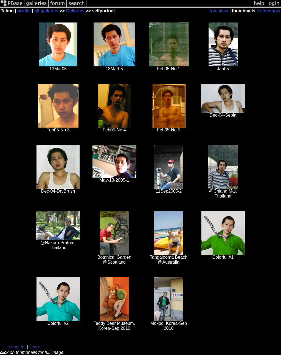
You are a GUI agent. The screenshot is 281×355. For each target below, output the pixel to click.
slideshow (269, 11)
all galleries (46, 11)
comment (17, 347)
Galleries (75, 11)
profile (24, 11)
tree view (218, 11)
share (34, 347)
